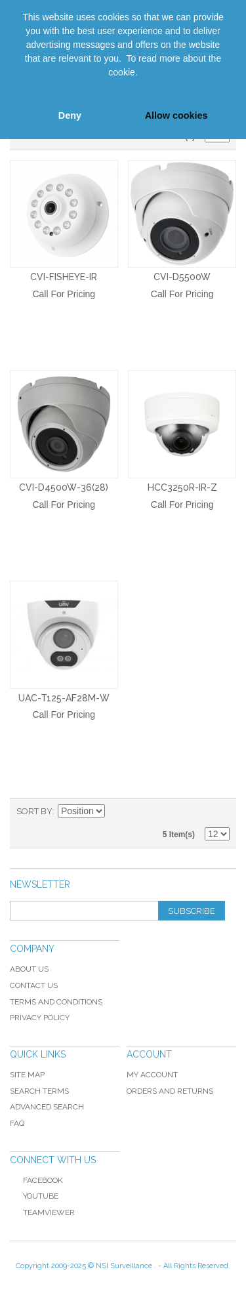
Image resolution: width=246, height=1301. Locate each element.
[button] (21, 87)
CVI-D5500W (182, 277)
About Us (29, 969)
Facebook (36, 1180)
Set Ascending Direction (117, 811)
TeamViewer (49, 1212)
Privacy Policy (40, 1017)
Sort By (34, 811)
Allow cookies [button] (176, 115)
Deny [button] (69, 115)
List (220, 811)
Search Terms (39, 1091)
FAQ (17, 1123)
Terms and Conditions (56, 1001)
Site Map (27, 1074)
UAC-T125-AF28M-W (64, 698)
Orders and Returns (170, 1091)
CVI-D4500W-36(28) (63, 487)
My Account (152, 1074)
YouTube (34, 1196)
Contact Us (34, 985)
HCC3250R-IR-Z (182, 487)
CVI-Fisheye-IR (63, 277)
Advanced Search (47, 1106)
